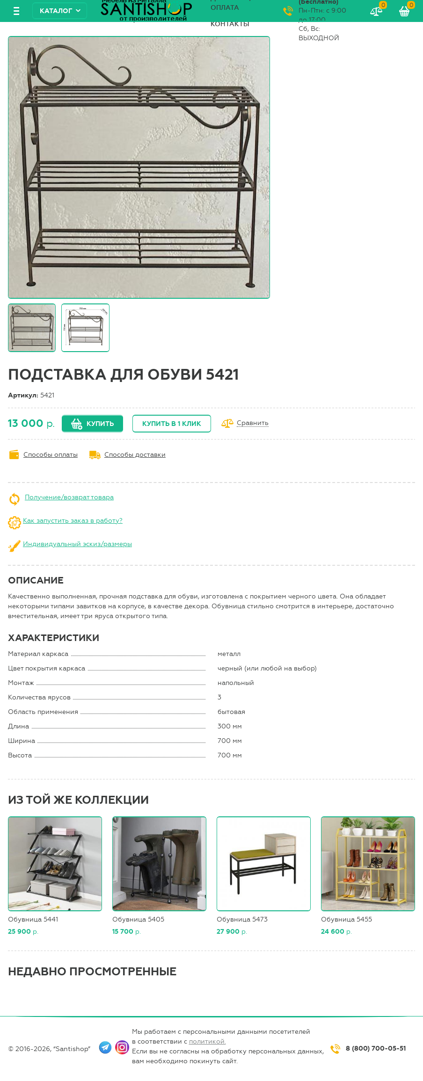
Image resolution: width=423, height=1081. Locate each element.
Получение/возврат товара (69, 497)
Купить (100, 424)
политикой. (207, 1041)
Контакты (230, 24)
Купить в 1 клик (171, 424)
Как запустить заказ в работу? (73, 521)
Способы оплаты (50, 455)
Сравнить (253, 423)
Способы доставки (135, 455)
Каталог (56, 11)
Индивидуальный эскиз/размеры (77, 544)
